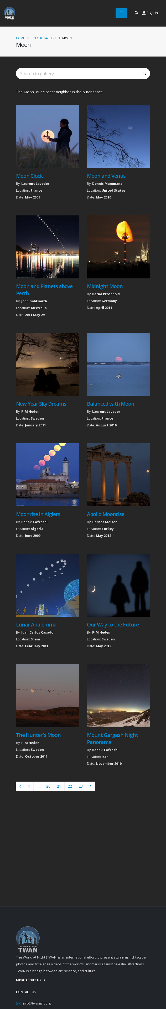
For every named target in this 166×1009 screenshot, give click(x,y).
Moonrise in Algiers (38, 514)
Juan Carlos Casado (37, 632)
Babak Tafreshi (34, 522)
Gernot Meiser (104, 522)
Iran (105, 757)
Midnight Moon (105, 286)
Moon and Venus (106, 175)
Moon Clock (29, 175)
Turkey (108, 529)
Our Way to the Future (113, 624)
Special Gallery (44, 38)
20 (48, 786)
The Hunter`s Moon (38, 734)
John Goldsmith (34, 301)
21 (59, 786)
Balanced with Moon (110, 403)
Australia (39, 308)
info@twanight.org (37, 1003)
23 (81, 786)
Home (20, 38)
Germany (109, 301)
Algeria (37, 529)
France (36, 190)
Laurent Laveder (35, 183)
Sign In (150, 12)
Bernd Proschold (106, 294)
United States (114, 190)
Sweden (37, 418)
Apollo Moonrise (105, 514)
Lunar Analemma (36, 624)
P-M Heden (30, 411)
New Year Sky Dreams (41, 403)
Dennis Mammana (107, 183)
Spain (35, 639)
